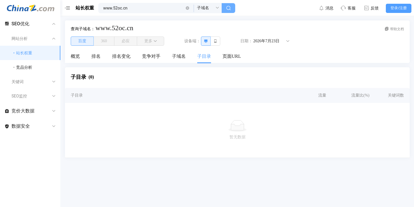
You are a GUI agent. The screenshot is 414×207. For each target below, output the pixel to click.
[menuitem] (75, 56)
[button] (187, 8)
